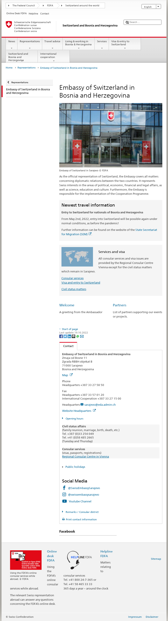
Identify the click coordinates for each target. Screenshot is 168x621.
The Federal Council (23, 5)
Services (102, 45)
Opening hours (74, 418)
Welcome (66, 305)
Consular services (72, 278)
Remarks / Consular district (82, 512)
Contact (67, 346)
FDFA (50, 5)
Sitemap (156, 558)
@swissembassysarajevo (83, 494)
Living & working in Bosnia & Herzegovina (78, 45)
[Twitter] (65, 336)
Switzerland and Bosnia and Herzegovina (22, 57)
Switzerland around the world (82, 5)
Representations (30, 45)
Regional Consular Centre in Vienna (85, 456)
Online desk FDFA (52, 555)
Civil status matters (73, 289)
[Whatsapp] (78, 336)
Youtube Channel (80, 501)
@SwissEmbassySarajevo (84, 488)
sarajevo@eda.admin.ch (100, 404)
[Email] (82, 336)
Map (67, 375)
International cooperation (54, 57)
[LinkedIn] (70, 336)
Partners (119, 305)
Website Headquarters (79, 410)
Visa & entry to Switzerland (125, 45)
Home (9, 67)
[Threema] (74, 336)
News (11, 45)
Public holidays (75, 466)
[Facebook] (61, 336)
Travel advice (52, 45)
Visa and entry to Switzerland (80, 282)
